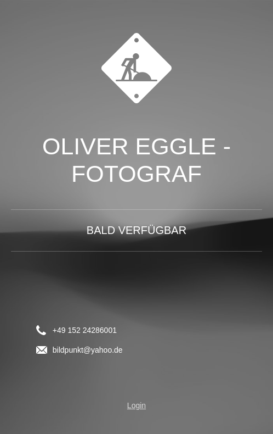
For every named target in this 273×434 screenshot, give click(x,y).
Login (136, 405)
